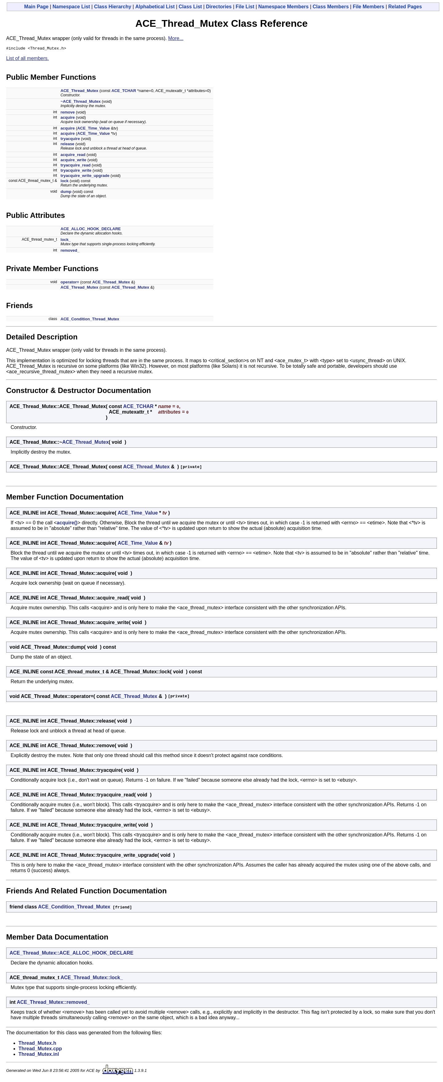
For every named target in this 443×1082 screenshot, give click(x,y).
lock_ (66, 240)
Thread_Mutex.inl (38, 1055)
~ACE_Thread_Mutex (81, 102)
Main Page (36, 6)
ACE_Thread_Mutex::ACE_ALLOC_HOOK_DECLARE (72, 953)
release (67, 144)
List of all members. (27, 59)
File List (245, 6)
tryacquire (70, 139)
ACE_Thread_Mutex (79, 91)
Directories (219, 6)
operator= (70, 283)
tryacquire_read (76, 166)
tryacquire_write (76, 171)
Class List (190, 6)
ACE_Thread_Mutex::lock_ (92, 978)
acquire (68, 118)
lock (65, 181)
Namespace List (71, 6)
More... (175, 38)
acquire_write (73, 160)
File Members (368, 6)
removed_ (70, 251)
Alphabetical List (155, 6)
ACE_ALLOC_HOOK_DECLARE (91, 229)
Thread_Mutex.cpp (40, 1049)
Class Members (331, 6)
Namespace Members (283, 6)
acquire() (67, 523)
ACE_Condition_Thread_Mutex (90, 320)
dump (66, 192)
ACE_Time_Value (93, 129)
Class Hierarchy (112, 6)
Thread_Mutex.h (37, 1044)
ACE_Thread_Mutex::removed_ (53, 1003)
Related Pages (405, 6)
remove (68, 113)
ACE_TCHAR (123, 91)
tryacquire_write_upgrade (85, 176)
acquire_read (73, 155)
